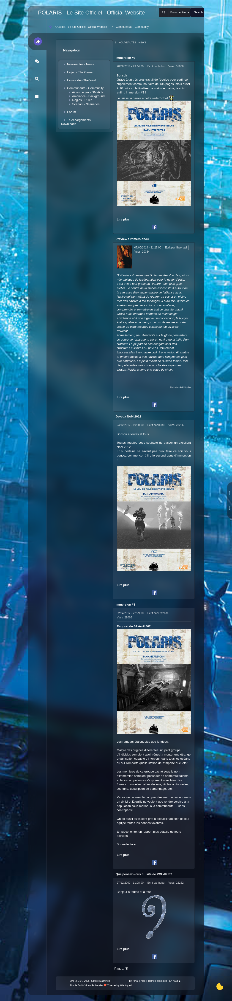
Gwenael (181, 247)
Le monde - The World (82, 80)
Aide (143, 980)
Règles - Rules (82, 100)
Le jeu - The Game (80, 72)
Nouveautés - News (80, 64)
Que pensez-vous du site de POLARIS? (144, 874)
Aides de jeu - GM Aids (87, 92)
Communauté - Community (85, 88)
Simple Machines (100, 980)
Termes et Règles (157, 980)
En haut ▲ (175, 980)
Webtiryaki (126, 985)
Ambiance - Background (88, 96)
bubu (161, 66)
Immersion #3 (125, 57)
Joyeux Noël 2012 (128, 416)
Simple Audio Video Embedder (86, 985)
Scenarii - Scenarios (85, 104)
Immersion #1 (125, 604)
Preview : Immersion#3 (132, 239)
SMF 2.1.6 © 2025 (79, 980)
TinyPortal (132, 980)
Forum (71, 112)
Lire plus (123, 219)
